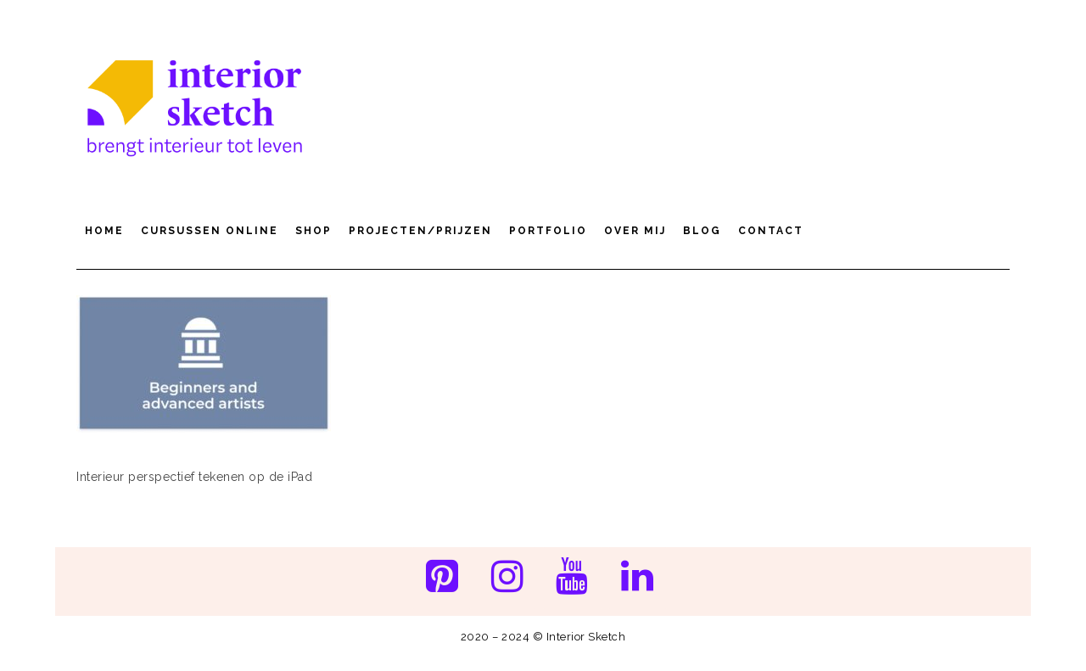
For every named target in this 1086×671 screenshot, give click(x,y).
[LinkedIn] (637, 578)
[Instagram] (507, 578)
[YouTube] (572, 578)
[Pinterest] (441, 578)
